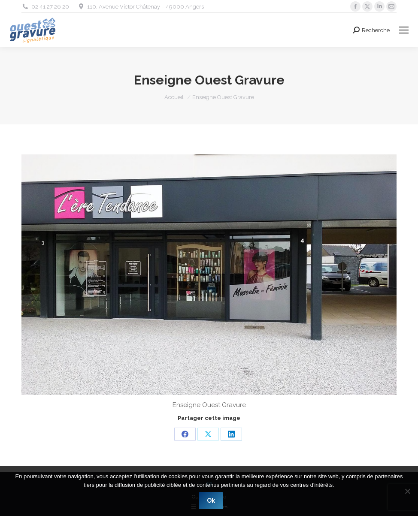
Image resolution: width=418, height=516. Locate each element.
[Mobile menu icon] (403, 30)
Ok (211, 501)
